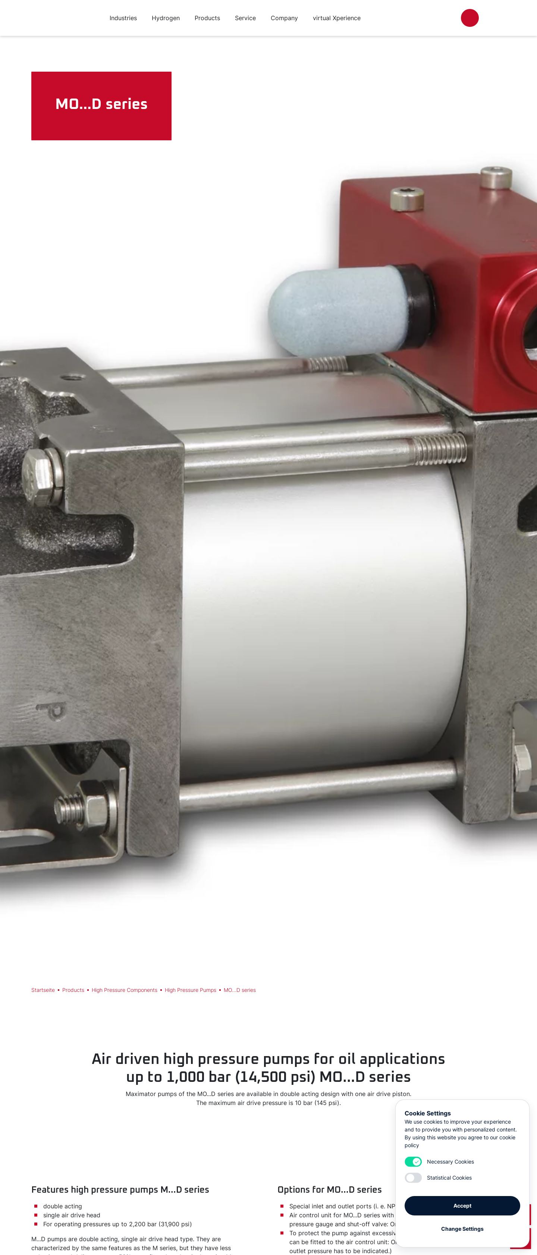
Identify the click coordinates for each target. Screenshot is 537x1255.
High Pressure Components (124, 990)
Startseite (43, 990)
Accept (462, 1203)
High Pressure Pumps (190, 990)
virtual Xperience (337, 18)
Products (73, 990)
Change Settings (462, 1226)
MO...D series (240, 990)
